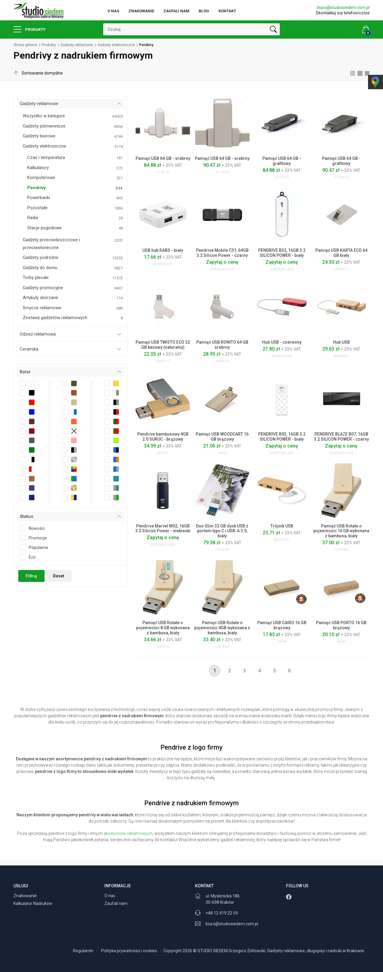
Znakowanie (141, 11)
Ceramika (29, 349)
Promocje (35, 538)
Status (26, 516)
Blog (204, 11)
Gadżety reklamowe (76, 45)
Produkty (29, 29)
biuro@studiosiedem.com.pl (343, 7)
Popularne (36, 547)
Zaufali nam (176, 11)
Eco (29, 557)
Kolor (25, 371)
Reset (58, 576)
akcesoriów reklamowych (128, 833)
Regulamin (83, 950)
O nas (113, 11)
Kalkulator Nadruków (33, 903)
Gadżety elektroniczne (116, 45)
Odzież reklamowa (38, 334)
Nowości (34, 528)
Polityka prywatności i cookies (129, 950)
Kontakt (227, 11)
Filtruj (31, 576)
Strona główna (25, 45)
